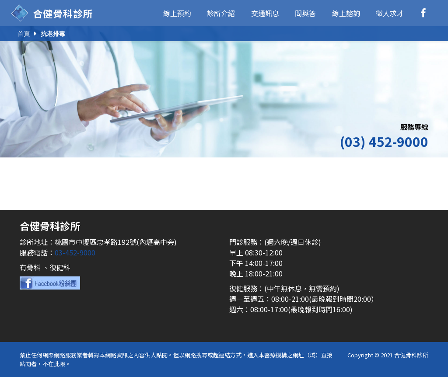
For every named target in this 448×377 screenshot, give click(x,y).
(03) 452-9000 (384, 141)
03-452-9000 (75, 252)
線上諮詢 (346, 13)
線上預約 (177, 13)
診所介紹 (221, 13)
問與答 (305, 13)
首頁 (24, 33)
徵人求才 (390, 13)
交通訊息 (265, 13)
